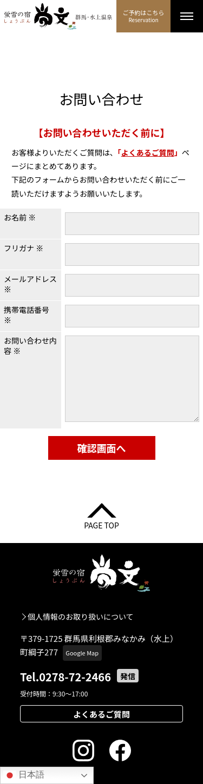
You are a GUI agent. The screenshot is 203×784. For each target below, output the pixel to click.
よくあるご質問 (147, 152)
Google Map (82, 652)
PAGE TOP (101, 524)
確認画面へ (101, 448)
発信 (127, 676)
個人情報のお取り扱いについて (81, 616)
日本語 (23, 775)
